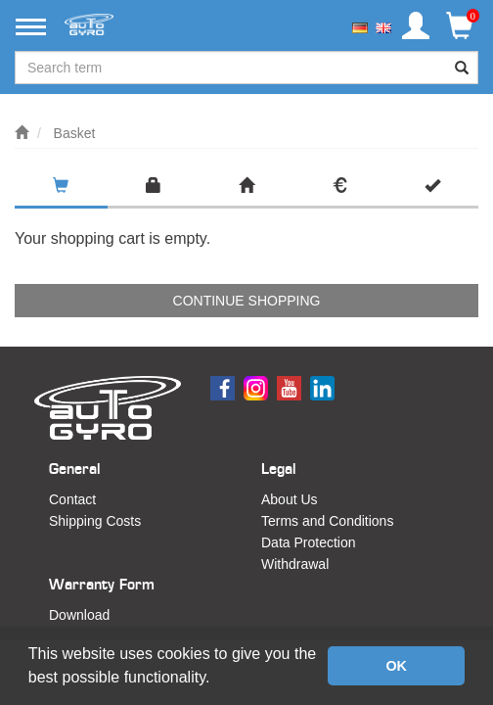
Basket (75, 133)
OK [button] (396, 666)
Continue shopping (247, 300)
